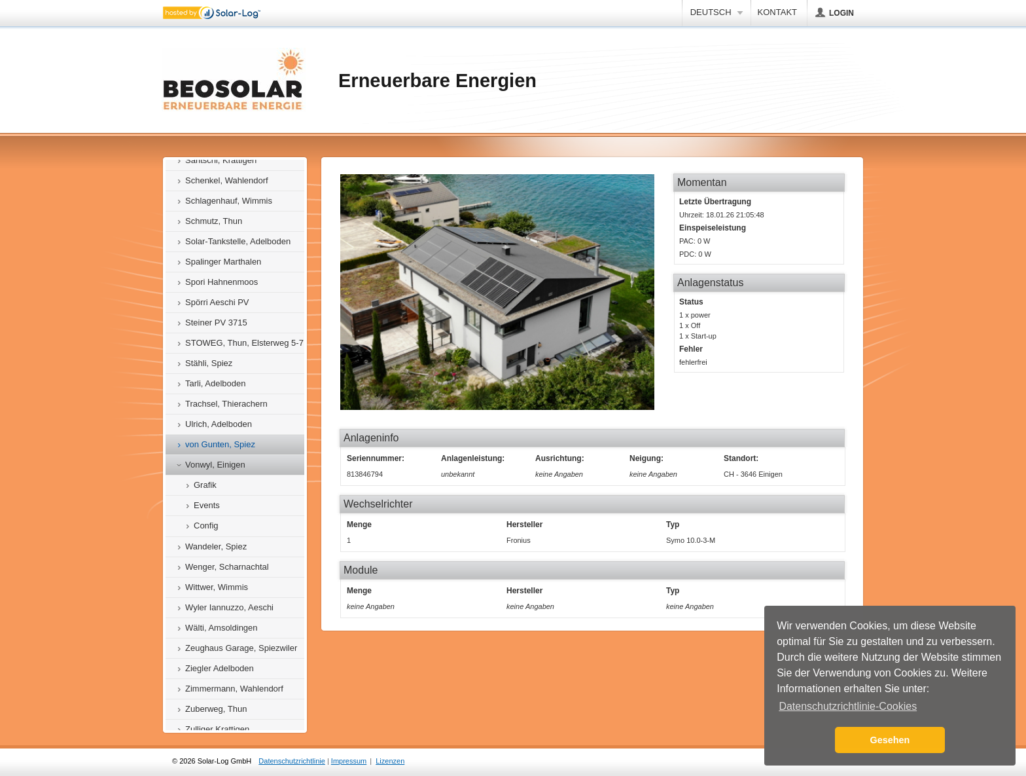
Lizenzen (390, 761)
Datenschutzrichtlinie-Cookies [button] (848, 706)
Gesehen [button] (890, 740)
